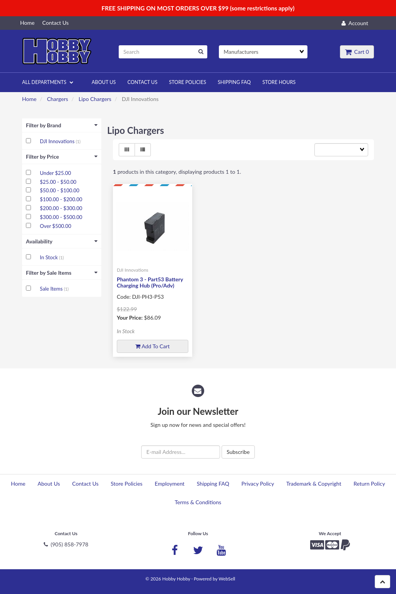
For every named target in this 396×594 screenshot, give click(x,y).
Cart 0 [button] (357, 51)
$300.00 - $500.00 (61, 217)
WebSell (226, 579)
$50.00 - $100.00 (59, 190)
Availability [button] (61, 241)
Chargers (57, 99)
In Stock (49, 257)
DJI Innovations (58, 141)
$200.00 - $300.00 (61, 208)
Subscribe (238, 451)
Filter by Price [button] (61, 156)
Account (354, 23)
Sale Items (52, 289)
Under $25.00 (55, 173)
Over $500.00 (55, 226)
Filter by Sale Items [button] (61, 272)
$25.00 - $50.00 (58, 182)
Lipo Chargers (95, 99)
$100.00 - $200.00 (61, 199)
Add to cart (152, 346)
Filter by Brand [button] (61, 125)
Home (29, 99)
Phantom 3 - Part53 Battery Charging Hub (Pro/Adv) (150, 282)
